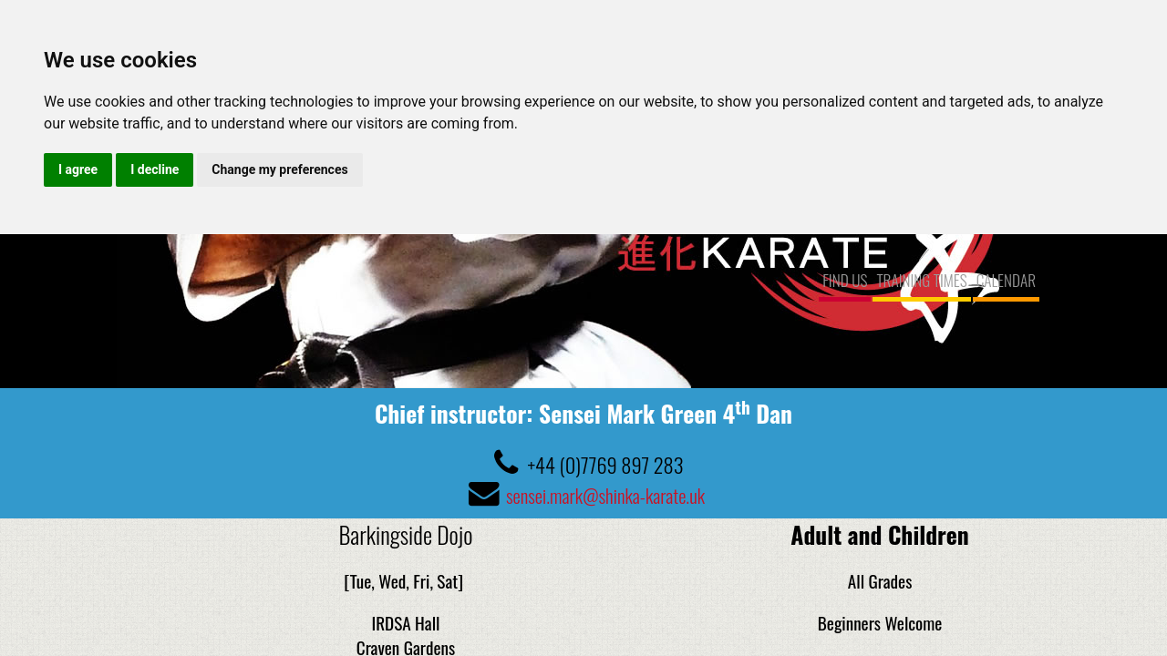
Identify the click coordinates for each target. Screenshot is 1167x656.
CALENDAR (1006, 280)
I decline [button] (154, 169)
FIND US (844, 280)
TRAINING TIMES (921, 280)
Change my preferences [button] (279, 169)
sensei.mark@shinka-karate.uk (605, 494)
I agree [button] (78, 169)
